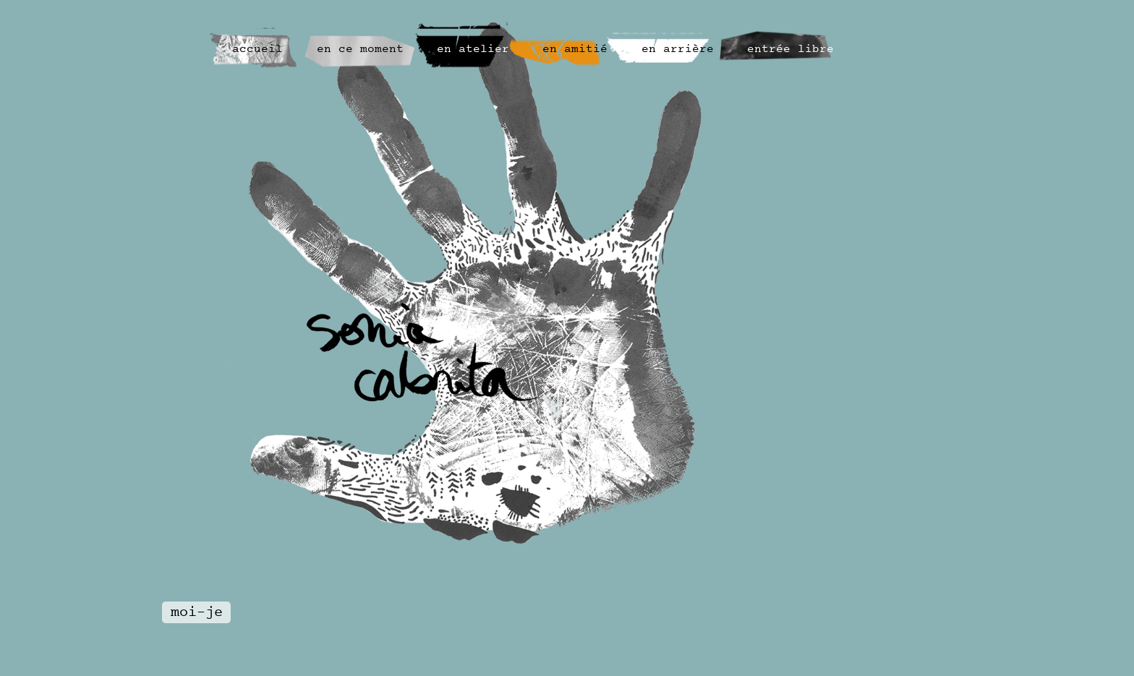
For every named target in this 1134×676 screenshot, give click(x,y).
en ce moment (360, 49)
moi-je (197, 613)
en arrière (677, 49)
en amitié (575, 49)
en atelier (473, 49)
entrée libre (790, 49)
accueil (257, 49)
